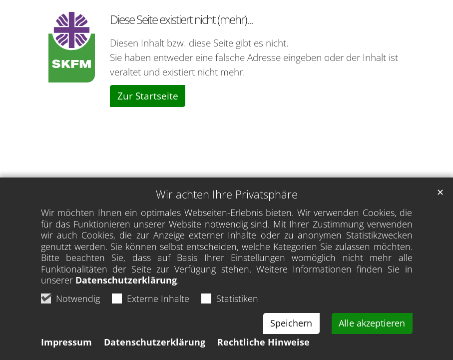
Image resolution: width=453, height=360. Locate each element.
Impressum (66, 342)
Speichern (291, 323)
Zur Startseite (147, 95)
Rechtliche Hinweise (263, 342)
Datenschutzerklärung (126, 280)
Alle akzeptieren (372, 323)
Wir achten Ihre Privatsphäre (227, 194)
